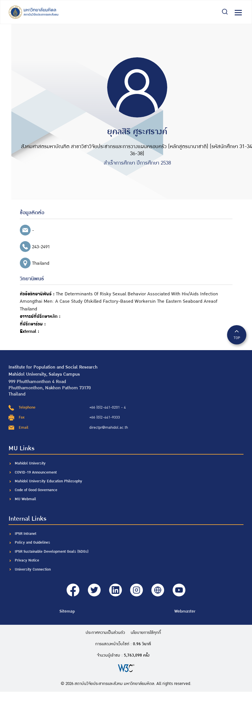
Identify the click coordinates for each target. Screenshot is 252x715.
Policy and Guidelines (32, 542)
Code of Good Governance (36, 490)
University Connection (33, 569)
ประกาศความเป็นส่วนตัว (105, 633)
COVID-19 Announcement (36, 472)
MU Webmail (25, 499)
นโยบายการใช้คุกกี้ (146, 633)
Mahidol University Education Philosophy (48, 481)
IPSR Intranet (25, 534)
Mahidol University (30, 463)
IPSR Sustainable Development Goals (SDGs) (51, 551)
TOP (236, 334)
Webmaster (184, 611)
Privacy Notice (27, 560)
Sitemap (67, 611)
